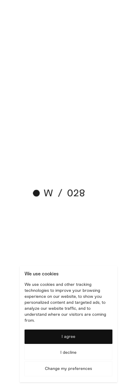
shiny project (47, 135)
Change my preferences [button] (68, 368)
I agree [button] (68, 336)
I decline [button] (68, 352)
